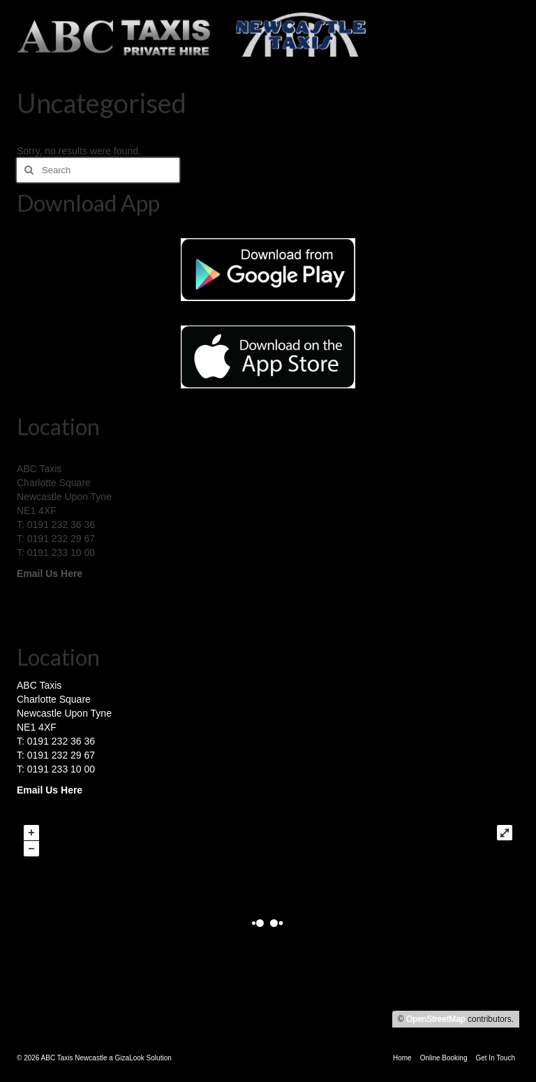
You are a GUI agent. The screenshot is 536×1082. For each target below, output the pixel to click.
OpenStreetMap (436, 1019)
